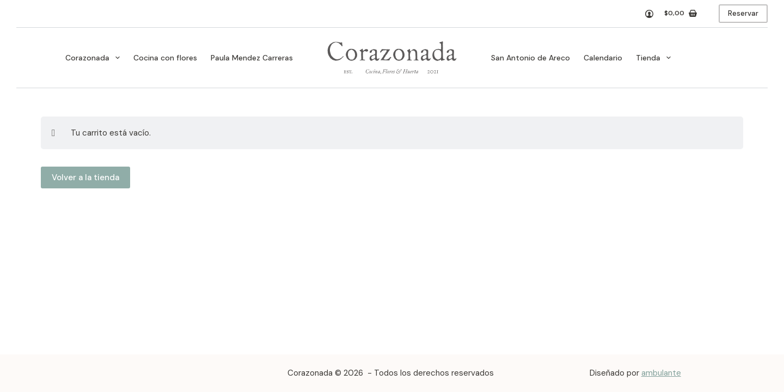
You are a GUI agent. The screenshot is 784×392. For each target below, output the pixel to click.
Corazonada (94, 57)
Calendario (603, 58)
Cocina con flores (165, 58)
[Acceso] (649, 14)
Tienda (655, 57)
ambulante (661, 372)
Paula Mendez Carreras (252, 58)
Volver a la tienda (85, 177)
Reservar (743, 13)
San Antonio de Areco (530, 58)
